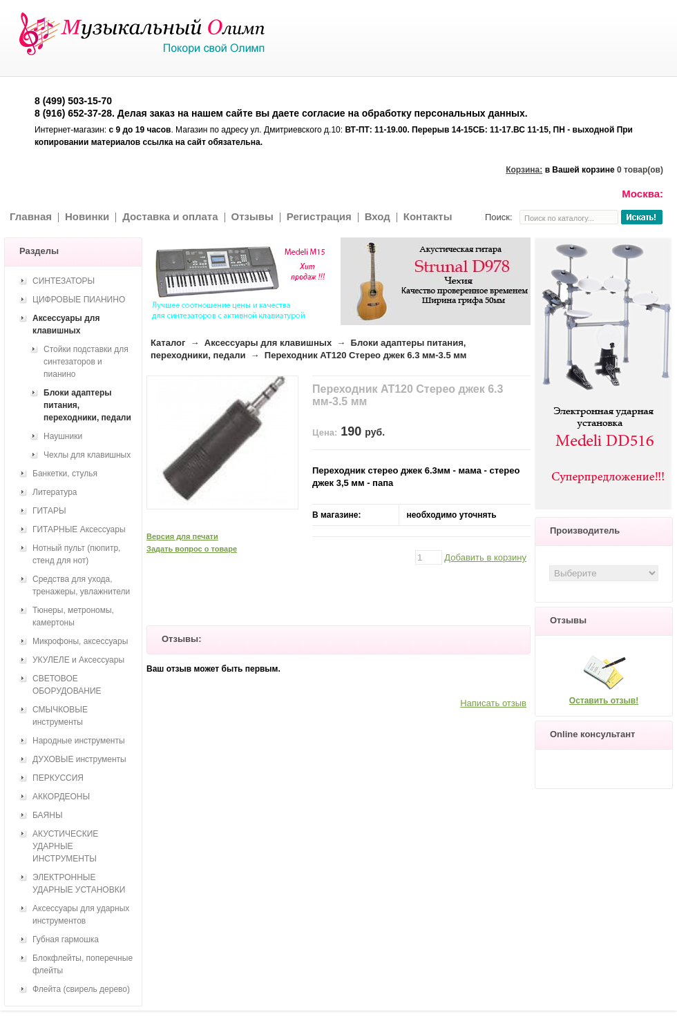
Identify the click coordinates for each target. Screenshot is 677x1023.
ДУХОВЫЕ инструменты (79, 759)
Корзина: (524, 170)
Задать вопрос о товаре (191, 549)
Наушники (63, 436)
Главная (31, 216)
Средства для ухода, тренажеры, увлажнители (81, 585)
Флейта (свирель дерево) (81, 989)
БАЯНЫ (47, 815)
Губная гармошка (65, 939)
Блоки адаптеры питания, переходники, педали (87, 405)
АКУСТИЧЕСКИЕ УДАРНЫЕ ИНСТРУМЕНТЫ (65, 846)
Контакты (427, 216)
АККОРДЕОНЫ (61, 796)
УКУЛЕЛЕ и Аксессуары (78, 660)
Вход (377, 216)
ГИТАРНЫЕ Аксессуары (79, 529)
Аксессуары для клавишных (268, 343)
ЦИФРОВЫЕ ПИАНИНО (78, 299)
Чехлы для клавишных (87, 455)
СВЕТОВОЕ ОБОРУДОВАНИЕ (67, 685)
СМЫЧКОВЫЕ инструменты (60, 716)
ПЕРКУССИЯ (58, 778)
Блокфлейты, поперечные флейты (82, 964)
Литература (54, 492)
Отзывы (252, 216)
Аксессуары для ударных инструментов (80, 915)
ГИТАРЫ (49, 511)
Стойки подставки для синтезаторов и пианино (86, 361)
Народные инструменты (78, 741)
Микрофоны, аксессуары (80, 641)
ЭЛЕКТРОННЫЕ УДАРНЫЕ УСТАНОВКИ (78, 884)
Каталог (168, 343)
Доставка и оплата (170, 216)
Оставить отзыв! (603, 700)
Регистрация (319, 216)
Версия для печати (182, 536)
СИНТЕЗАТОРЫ (63, 281)
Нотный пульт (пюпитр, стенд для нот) (76, 554)
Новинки (87, 216)
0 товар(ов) (640, 170)
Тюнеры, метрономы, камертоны (73, 616)
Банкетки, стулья (64, 473)
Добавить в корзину (485, 557)
